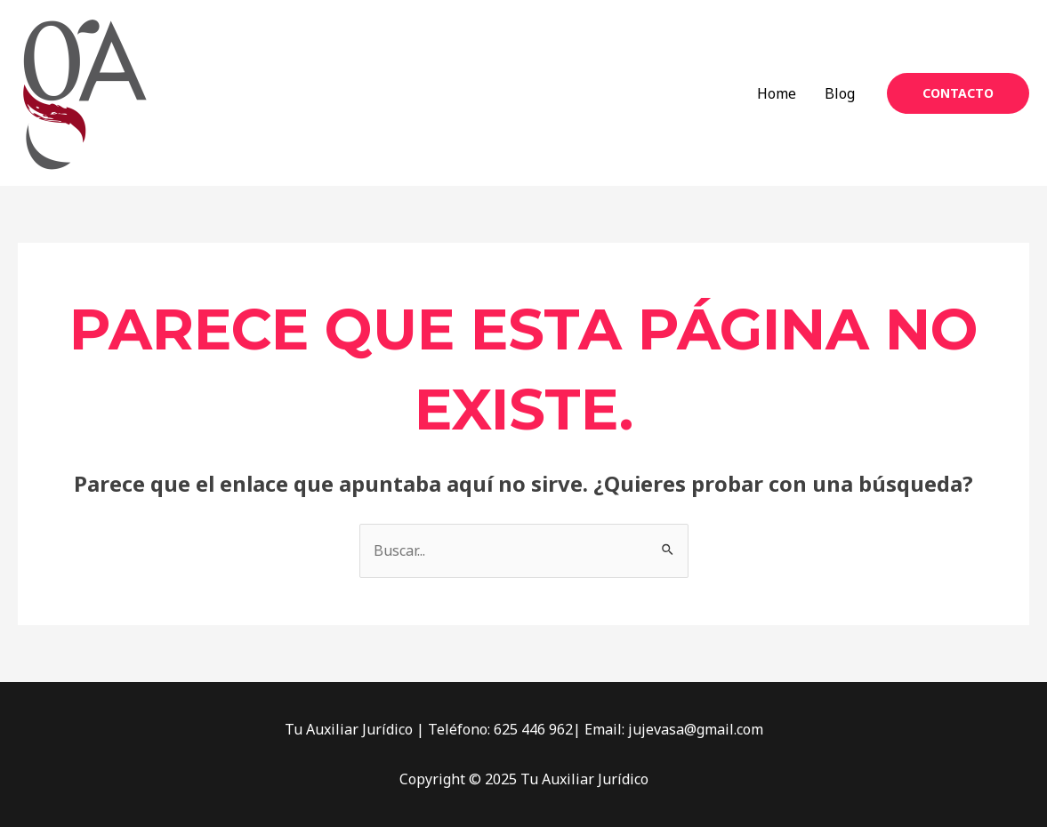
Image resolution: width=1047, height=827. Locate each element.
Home (776, 93)
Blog (840, 93)
